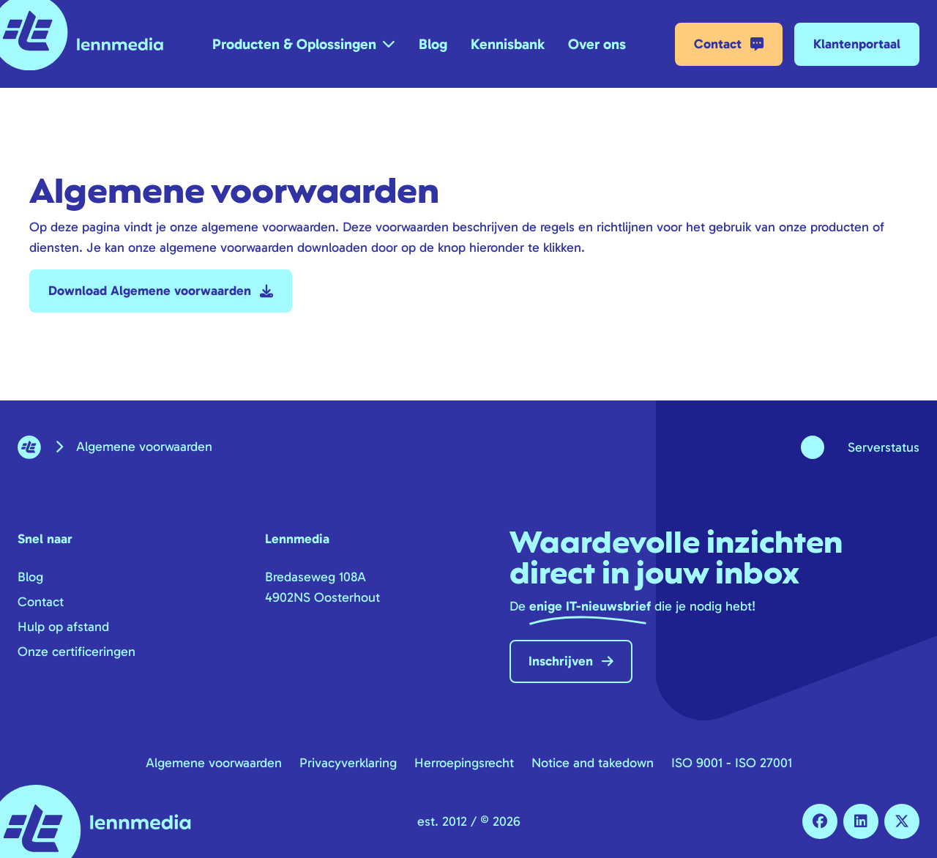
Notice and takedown (592, 763)
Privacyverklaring (348, 763)
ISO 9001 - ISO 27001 (731, 763)
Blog (433, 44)
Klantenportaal (856, 44)
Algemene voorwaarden (214, 763)
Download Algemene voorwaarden (160, 291)
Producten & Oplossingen (294, 44)
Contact (729, 44)
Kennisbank (508, 44)
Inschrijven (571, 661)
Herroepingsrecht (464, 763)
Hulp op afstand (63, 627)
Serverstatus (883, 447)
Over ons (597, 44)
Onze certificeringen (76, 652)
